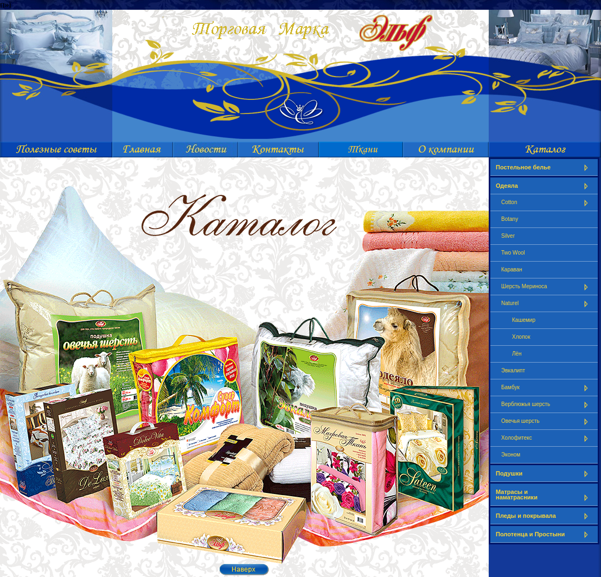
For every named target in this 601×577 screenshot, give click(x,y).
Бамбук (546, 387)
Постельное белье (544, 167)
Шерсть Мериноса (546, 286)
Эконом (510, 455)
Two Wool (513, 253)
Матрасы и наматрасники (544, 495)
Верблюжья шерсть (546, 404)
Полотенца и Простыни (544, 534)
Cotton (546, 202)
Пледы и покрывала (544, 515)
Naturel (546, 303)
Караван (511, 269)
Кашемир (523, 320)
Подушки (544, 473)
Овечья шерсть (546, 421)
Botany (509, 219)
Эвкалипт (513, 370)
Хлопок (521, 337)
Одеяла (544, 185)
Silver (508, 236)
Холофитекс (546, 438)
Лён (517, 354)
